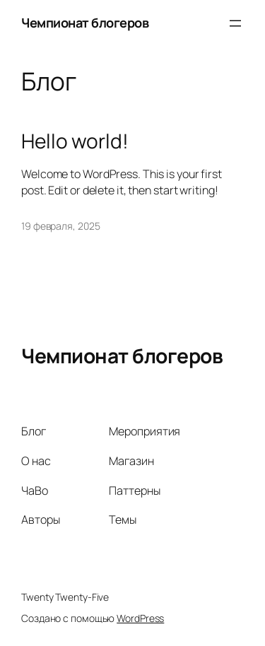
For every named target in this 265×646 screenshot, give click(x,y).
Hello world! (75, 141)
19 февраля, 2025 (60, 226)
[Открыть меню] (235, 23)
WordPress (140, 618)
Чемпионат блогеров (84, 22)
